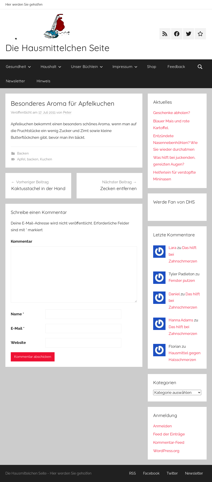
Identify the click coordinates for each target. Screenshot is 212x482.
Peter (67, 112)
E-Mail (17, 328)
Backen (23, 153)
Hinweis (43, 80)
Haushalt (51, 66)
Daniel (174, 294)
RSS (132, 473)
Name (17, 314)
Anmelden (162, 426)
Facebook (151, 473)
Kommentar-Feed (168, 442)
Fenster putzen (182, 280)
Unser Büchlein (87, 66)
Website (18, 342)
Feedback (176, 66)
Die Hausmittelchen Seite (57, 47)
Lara (172, 247)
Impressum (125, 66)
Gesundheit (18, 66)
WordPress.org (166, 450)
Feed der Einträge (169, 434)
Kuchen (46, 159)
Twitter (172, 473)
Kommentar (21, 241)
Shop (151, 66)
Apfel (21, 159)
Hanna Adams (181, 320)
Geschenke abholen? (171, 112)
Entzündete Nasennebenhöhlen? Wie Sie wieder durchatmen (175, 143)
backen (32, 159)
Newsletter (15, 80)
